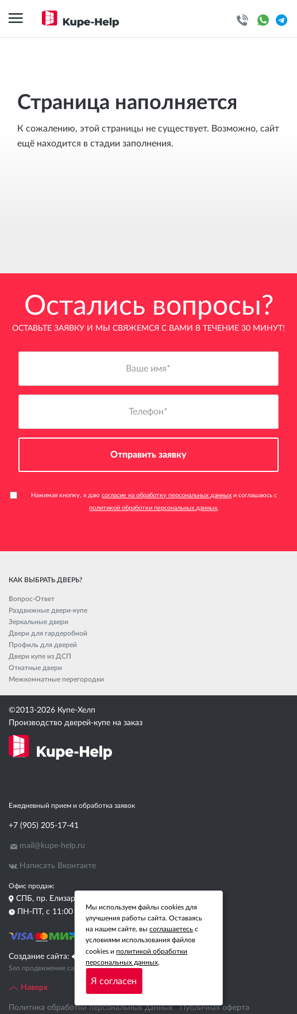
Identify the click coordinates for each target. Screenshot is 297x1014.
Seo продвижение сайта (47, 968)
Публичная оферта (214, 1008)
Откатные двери (35, 667)
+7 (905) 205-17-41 (44, 826)
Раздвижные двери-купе (48, 610)
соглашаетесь (171, 929)
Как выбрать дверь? (45, 579)
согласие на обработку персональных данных (167, 495)
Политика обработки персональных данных (91, 1008)
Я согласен (114, 981)
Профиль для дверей (43, 644)
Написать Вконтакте (58, 866)
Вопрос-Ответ (32, 598)
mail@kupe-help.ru (52, 846)
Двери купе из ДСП (40, 656)
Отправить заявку (148, 454)
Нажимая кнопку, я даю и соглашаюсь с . (143, 501)
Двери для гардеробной (48, 633)
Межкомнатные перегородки (56, 679)
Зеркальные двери (38, 621)
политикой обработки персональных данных (153, 508)
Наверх (28, 988)
